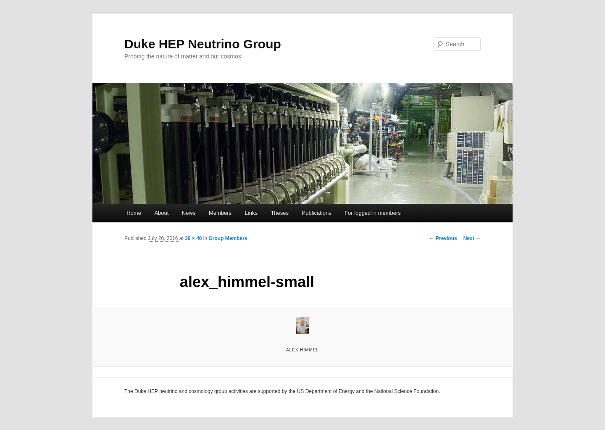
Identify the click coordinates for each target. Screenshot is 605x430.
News (189, 213)
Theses (280, 213)
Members (220, 213)
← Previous (443, 238)
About (161, 213)
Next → (472, 238)
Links (251, 213)
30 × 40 (193, 238)
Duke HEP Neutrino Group (202, 44)
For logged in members (373, 213)
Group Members (228, 238)
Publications (316, 213)
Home (133, 213)
